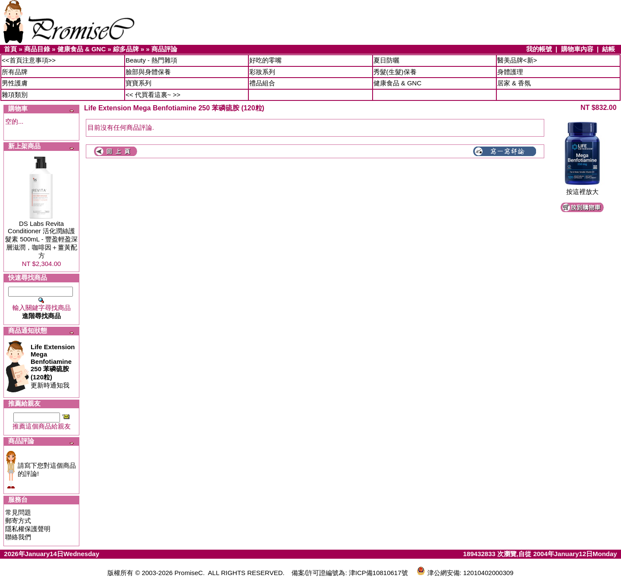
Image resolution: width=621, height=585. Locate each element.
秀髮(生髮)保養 (395, 71)
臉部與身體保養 (148, 71)
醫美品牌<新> (517, 60)
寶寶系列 (138, 83)
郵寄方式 (18, 520)
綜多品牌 (126, 49)
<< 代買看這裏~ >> (152, 94)
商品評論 (164, 49)
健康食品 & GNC (81, 49)
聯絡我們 (18, 537)
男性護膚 (15, 83)
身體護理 (510, 71)
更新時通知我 (53, 366)
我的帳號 (539, 49)
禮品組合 (262, 83)
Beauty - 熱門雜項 (151, 60)
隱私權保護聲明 (27, 528)
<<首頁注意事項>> (29, 60)
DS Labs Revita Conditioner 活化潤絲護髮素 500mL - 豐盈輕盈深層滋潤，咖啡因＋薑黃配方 (41, 239)
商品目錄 (37, 49)
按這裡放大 (582, 188)
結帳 (608, 49)
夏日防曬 (386, 60)
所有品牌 (15, 71)
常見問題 (18, 512)
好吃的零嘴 (265, 60)
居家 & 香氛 (514, 83)
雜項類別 (15, 94)
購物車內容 (577, 49)
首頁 (10, 49)
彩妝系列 (262, 71)
